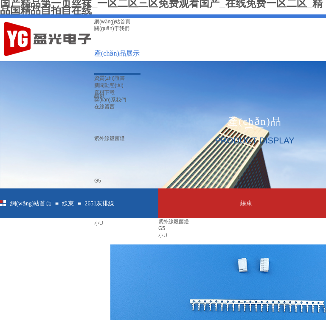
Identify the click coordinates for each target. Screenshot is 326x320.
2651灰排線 (99, 203)
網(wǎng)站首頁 (112, 22)
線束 (68, 203)
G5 (97, 181)
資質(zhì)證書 (109, 78)
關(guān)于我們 (111, 28)
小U (98, 223)
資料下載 (104, 92)
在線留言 (104, 106)
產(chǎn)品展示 (117, 53)
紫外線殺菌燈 (109, 138)
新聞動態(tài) (109, 85)
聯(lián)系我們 (110, 100)
